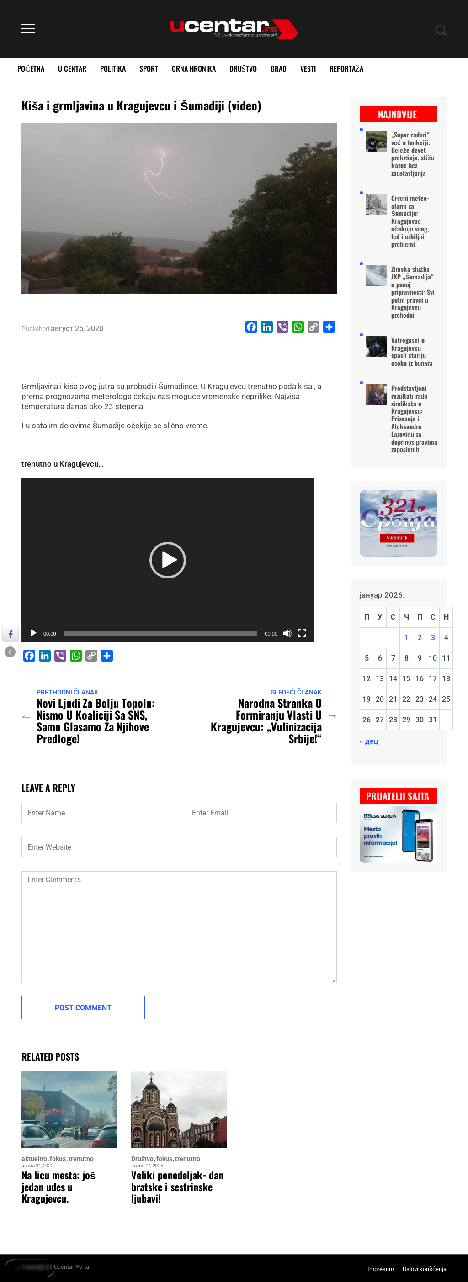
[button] (167, 560)
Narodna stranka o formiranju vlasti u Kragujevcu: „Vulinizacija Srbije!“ (266, 720)
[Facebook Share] (10, 634)
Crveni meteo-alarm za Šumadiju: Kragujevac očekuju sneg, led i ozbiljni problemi (410, 221)
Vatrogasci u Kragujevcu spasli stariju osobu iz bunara (412, 351)
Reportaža (347, 68)
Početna (30, 68)
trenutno (81, 1159)
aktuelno (34, 1159)
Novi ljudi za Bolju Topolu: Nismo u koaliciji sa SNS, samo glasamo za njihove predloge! (96, 720)
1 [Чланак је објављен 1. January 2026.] (406, 637)
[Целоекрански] (302, 633)
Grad (279, 68)
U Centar (72, 68)
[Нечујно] (287, 633)
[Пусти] (33, 633)
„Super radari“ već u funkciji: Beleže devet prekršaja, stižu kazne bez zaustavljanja (412, 154)
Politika (113, 68)
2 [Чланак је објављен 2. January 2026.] (420, 637)
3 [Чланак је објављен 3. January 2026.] (433, 637)
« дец (369, 741)
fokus (58, 1159)
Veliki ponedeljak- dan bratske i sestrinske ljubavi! (177, 1186)
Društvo (243, 68)
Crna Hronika (194, 68)
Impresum (380, 1269)
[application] (167, 560)
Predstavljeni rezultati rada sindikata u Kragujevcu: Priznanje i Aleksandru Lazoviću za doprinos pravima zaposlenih (414, 418)
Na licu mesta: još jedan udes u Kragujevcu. (58, 1186)
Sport (148, 68)
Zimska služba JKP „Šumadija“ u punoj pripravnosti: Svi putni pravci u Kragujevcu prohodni (413, 292)
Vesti (308, 68)
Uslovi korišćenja (425, 1269)
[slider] (161, 633)
